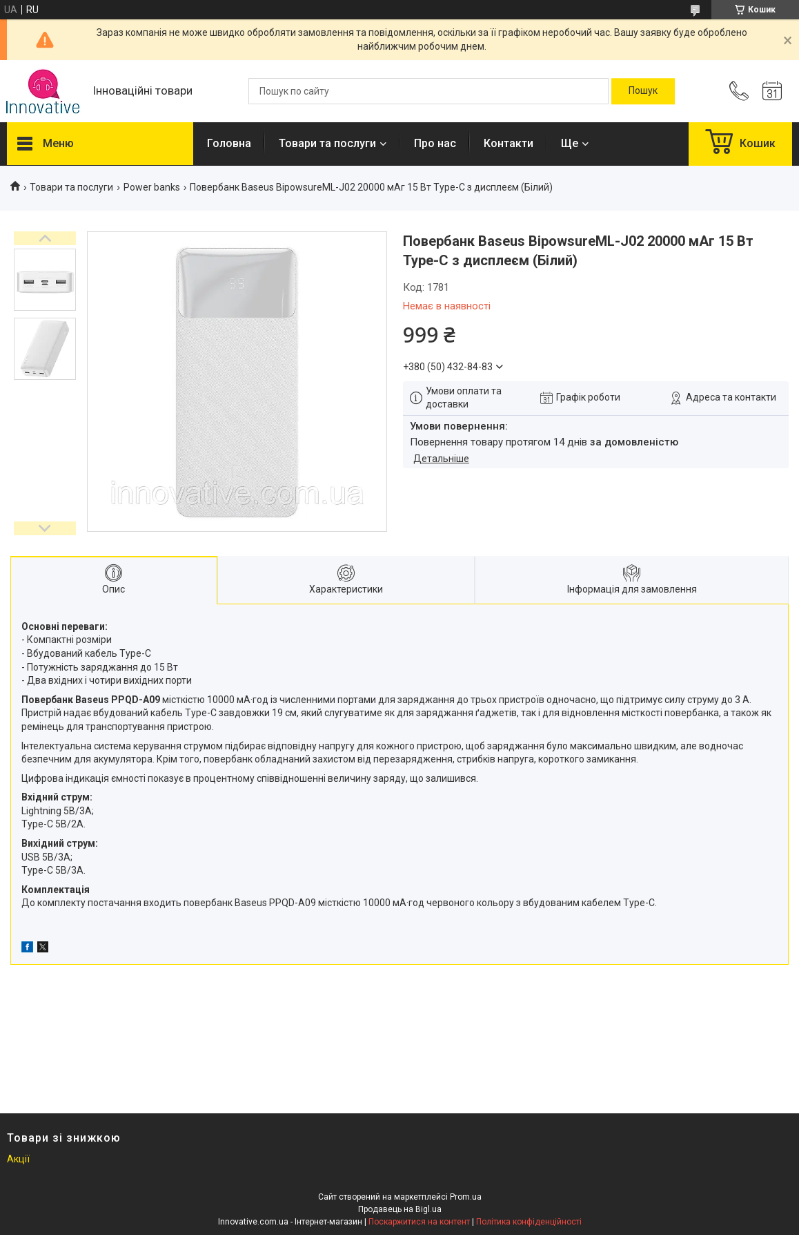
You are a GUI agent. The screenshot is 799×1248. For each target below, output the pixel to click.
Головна (229, 143)
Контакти (508, 143)
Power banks (152, 187)
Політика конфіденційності (529, 1222)
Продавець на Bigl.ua (400, 1209)
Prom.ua (466, 1197)
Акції (18, 1158)
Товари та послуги (327, 143)
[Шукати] (643, 91)
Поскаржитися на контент (419, 1222)
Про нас (435, 143)
